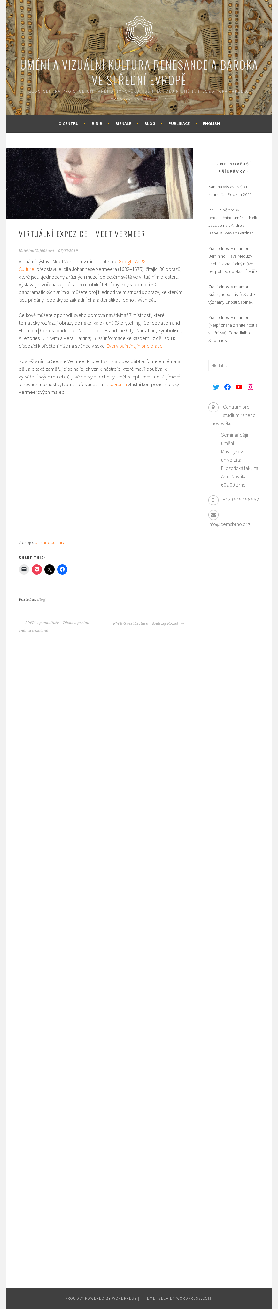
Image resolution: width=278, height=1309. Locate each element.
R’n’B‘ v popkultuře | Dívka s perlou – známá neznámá (55, 627)
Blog (149, 123)
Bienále (123, 123)
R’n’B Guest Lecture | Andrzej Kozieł (148, 623)
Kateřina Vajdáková (36, 251)
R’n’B (97, 123)
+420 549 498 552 (241, 499)
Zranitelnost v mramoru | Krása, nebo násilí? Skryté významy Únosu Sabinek (231, 294)
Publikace (179, 123)
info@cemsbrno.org (229, 524)
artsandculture (50, 542)
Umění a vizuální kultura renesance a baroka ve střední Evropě (139, 72)
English (211, 123)
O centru (68, 123)
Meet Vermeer (68, 261)
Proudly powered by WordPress (101, 1298)
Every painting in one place (134, 346)
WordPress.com (194, 1298)
